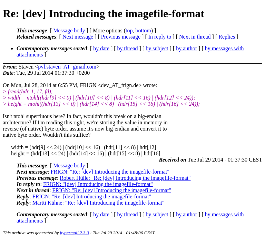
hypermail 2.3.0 (74, 232)
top (129, 30)
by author (186, 48)
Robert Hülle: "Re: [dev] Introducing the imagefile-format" (125, 178)
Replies (226, 37)
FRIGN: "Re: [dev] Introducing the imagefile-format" (110, 172)
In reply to (159, 37)
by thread (127, 48)
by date (101, 48)
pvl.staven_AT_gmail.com (67, 67)
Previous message (120, 37)
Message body (69, 30)
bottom (143, 30)
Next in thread (195, 37)
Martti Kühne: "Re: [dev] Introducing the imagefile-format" (98, 203)
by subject (157, 48)
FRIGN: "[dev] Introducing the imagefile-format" (98, 184)
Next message (77, 37)
